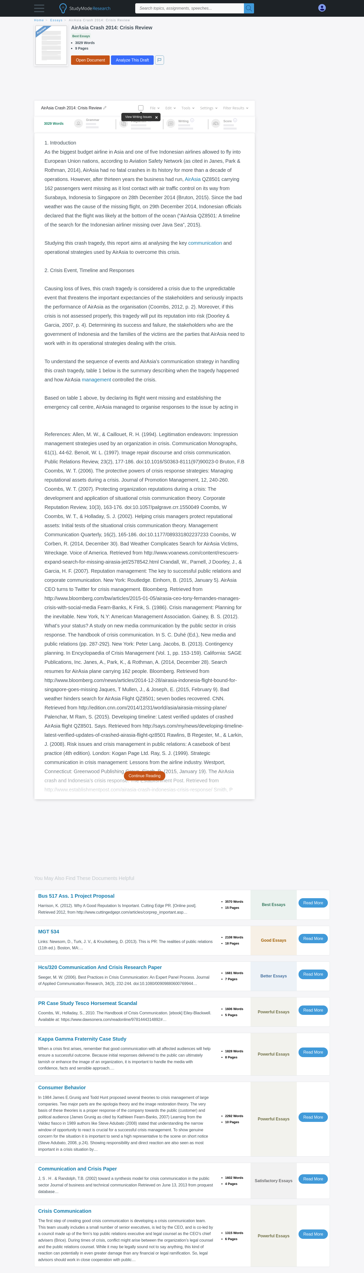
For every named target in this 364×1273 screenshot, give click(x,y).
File (154, 108)
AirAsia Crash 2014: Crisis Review (99, 20)
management (96, 379)
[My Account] (324, 8)
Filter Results (235, 108)
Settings (208, 108)
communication (205, 243)
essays (56, 20)
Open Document (90, 60)
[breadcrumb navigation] (182, 20)
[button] (39, 9)
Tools (187, 108)
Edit (170, 108)
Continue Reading (145, 776)
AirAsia (193, 179)
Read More (313, 903)
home (39, 20)
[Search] (249, 8)
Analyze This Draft (132, 60)
